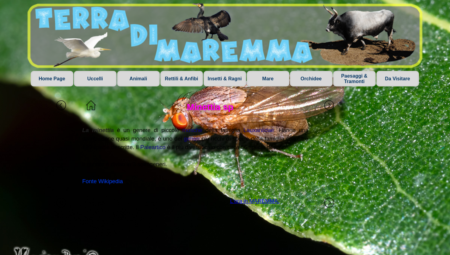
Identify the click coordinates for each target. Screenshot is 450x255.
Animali (138, 78)
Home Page (52, 78)
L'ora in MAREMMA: (254, 201)
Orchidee (311, 78)
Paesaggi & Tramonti (354, 78)
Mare (268, 78)
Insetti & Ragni (225, 78)
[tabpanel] (195, 156)
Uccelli (95, 78)
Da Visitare (397, 78)
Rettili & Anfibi (181, 78)
